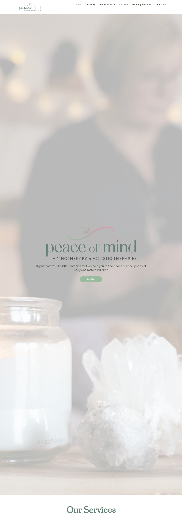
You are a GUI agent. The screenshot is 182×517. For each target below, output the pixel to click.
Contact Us (160, 4)
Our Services (107, 4)
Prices (123, 4)
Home (78, 4)
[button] (107, 4)
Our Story (90, 4)
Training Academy (141, 4)
